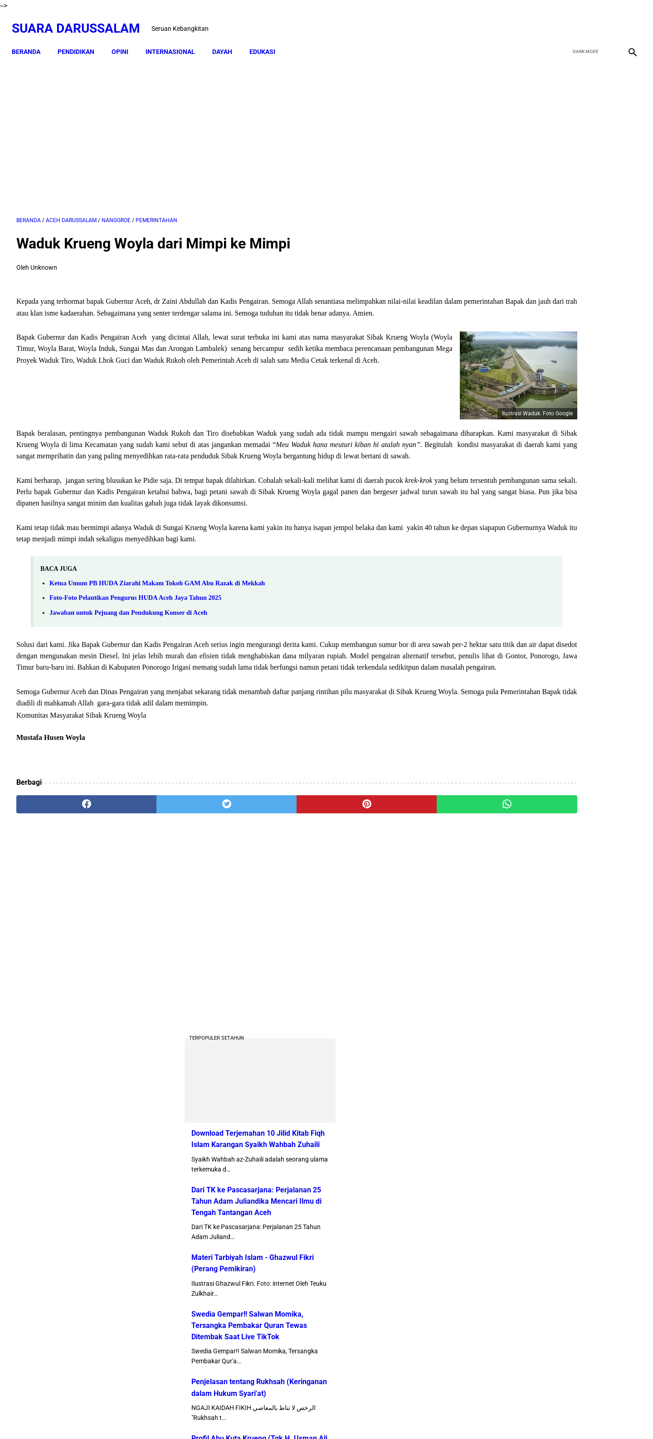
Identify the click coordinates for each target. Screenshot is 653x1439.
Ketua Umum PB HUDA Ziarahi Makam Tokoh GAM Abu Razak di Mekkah (157, 611)
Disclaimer (293, 1416)
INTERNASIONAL (175, 40)
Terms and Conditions (378, 1416)
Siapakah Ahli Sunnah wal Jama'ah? (561, 860)
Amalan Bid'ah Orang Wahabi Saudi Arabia (572, 742)
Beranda (30, 40)
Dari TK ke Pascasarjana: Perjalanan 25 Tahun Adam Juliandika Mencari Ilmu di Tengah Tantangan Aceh (548, 373)
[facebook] (563, 21)
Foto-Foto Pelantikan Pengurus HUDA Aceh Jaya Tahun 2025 (135, 625)
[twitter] (584, 21)
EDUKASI (267, 40)
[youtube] (605, 21)
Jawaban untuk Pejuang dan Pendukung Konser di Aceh (128, 640)
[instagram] (627, 21)
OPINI (124, 40)
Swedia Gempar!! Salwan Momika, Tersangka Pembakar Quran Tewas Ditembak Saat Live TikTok (541, 497)
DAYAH (227, 40)
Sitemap (327, 1416)
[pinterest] (277, 844)
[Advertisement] (225, 130)
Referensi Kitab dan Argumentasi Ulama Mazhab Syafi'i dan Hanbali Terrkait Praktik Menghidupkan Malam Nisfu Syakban (573, 1072)
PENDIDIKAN (80, 40)
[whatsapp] (382, 844)
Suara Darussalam (80, 21)
